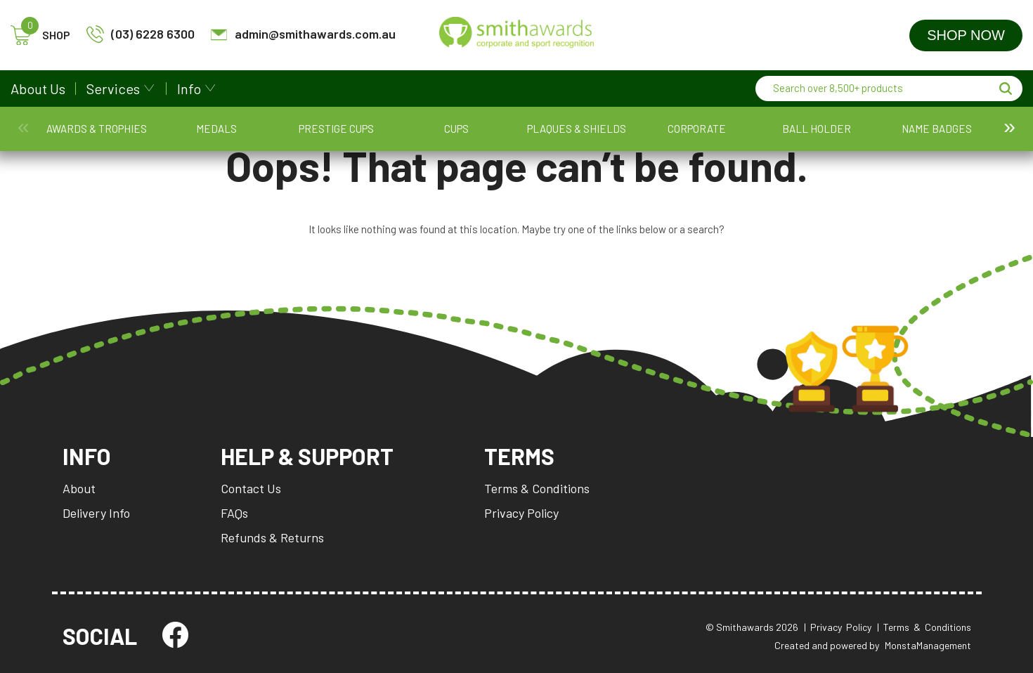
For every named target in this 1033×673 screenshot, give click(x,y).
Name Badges (527, 135)
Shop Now (966, 35)
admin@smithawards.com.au (303, 34)
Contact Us (251, 488)
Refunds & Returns (272, 537)
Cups (265, 135)
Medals (134, 135)
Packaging (593, 135)
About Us (38, 88)
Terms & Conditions (537, 488)
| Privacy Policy (837, 627)
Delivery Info (96, 513)
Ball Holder (461, 135)
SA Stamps (854, 135)
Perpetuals (658, 135)
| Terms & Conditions (924, 627)
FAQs (234, 513)
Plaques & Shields (330, 136)
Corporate (397, 135)
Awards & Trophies (69, 136)
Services (113, 88)
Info (189, 88)
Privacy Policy (521, 513)
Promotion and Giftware (723, 136)
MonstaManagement (928, 645)
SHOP (40, 35)
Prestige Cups (200, 135)
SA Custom (788, 135)
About (79, 488)
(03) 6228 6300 (140, 34)
